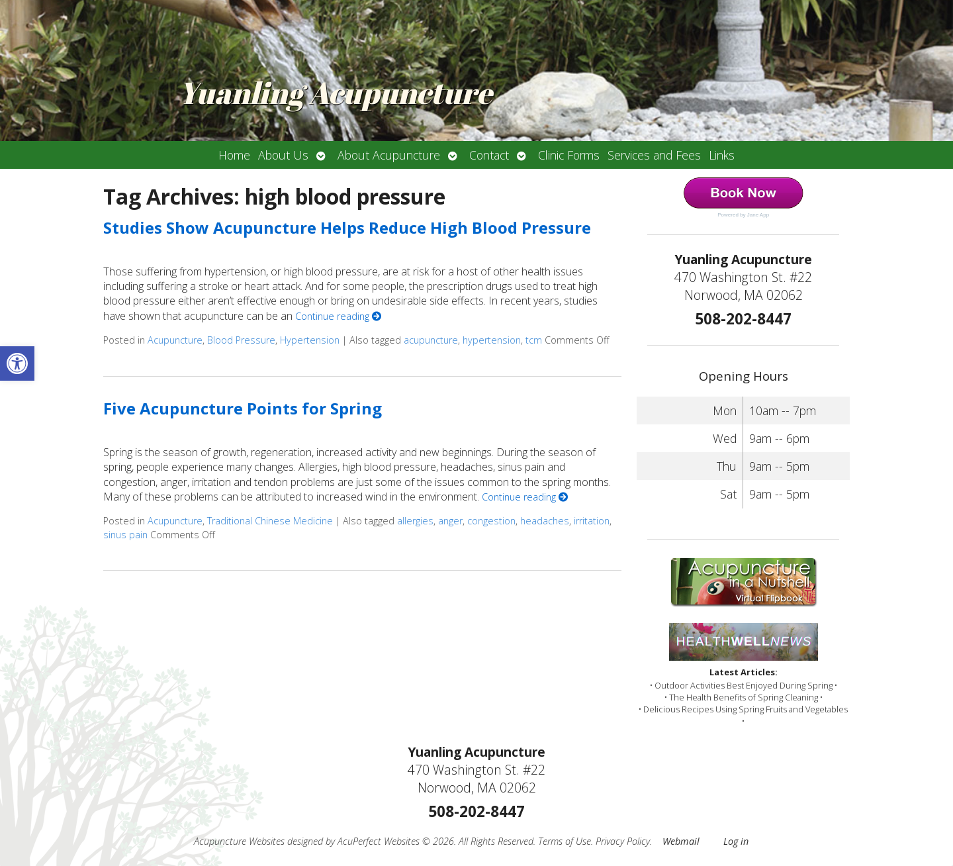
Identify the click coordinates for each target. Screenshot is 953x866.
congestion (491, 520)
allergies (415, 520)
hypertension (492, 340)
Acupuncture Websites (239, 841)
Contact (489, 155)
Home (234, 155)
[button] (17, 363)
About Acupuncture (389, 155)
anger (450, 520)
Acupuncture (175, 340)
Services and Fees (654, 155)
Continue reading (338, 316)
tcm (533, 340)
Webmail (681, 841)
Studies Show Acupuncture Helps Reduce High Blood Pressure (347, 227)
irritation (592, 520)
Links (722, 155)
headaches (544, 520)
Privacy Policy (623, 841)
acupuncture (431, 340)
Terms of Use (564, 841)
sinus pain (125, 534)
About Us (283, 155)
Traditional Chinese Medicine (270, 520)
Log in (736, 841)
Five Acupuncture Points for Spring (242, 408)
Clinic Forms (569, 155)
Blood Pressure (241, 340)
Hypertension (310, 340)
